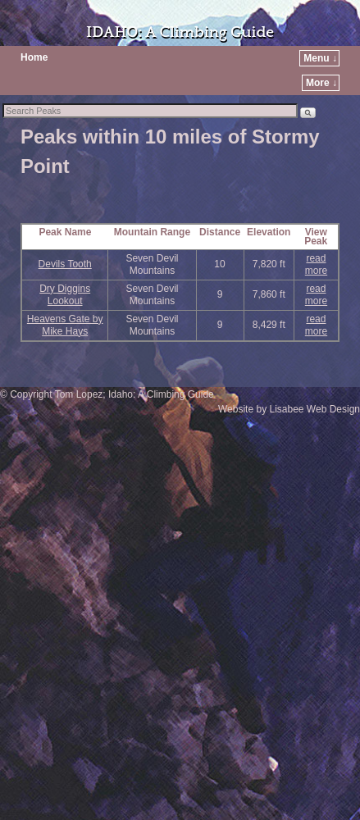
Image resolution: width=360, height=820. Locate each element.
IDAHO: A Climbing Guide (180, 32)
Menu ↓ (320, 58)
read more (316, 264)
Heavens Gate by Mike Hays (65, 325)
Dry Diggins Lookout (64, 295)
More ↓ (321, 83)
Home (34, 57)
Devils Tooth (65, 264)
